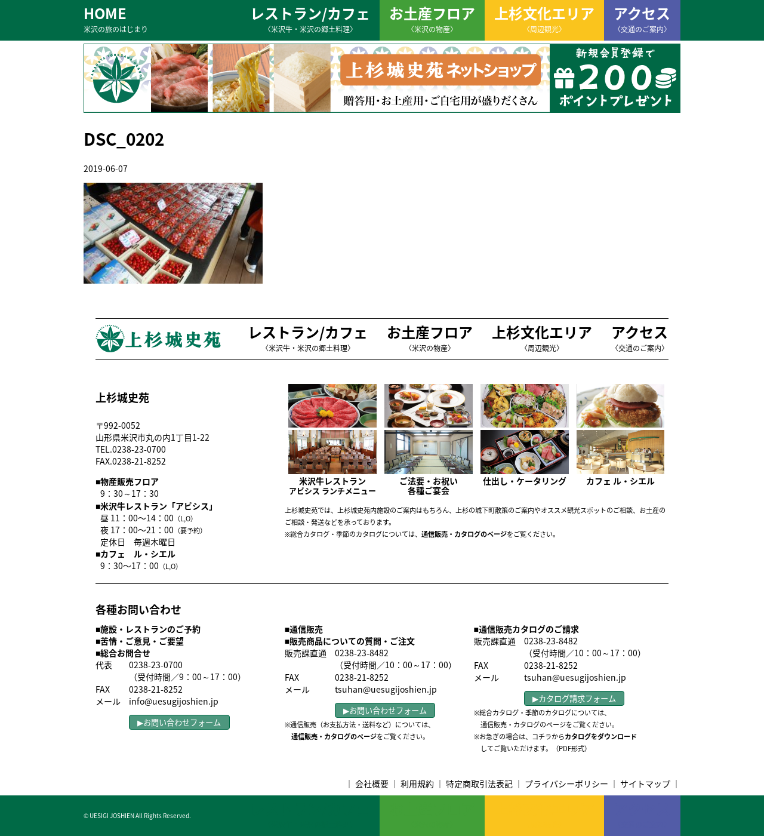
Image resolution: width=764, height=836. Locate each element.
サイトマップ (645, 783)
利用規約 (417, 783)
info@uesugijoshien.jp (173, 701)
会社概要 (372, 783)
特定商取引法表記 (479, 783)
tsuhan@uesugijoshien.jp (386, 689)
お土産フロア (432, 18)
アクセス (642, 18)
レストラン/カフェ (310, 18)
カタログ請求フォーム (577, 698)
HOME (116, 18)
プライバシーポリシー (566, 783)
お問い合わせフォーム (182, 722)
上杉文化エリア (544, 18)
